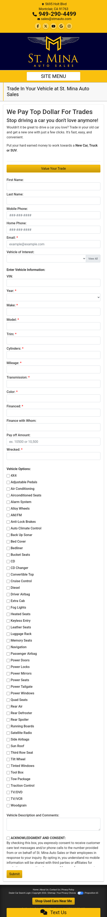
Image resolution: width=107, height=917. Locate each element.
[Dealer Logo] (53, 51)
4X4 (13, 475)
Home (35, 890)
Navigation (19, 647)
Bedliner (17, 548)
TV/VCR (16, 799)
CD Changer (19, 568)
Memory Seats (21, 640)
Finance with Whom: (21, 421)
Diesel (15, 588)
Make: (11, 305)
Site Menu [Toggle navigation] (53, 76)
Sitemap (51, 893)
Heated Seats (20, 614)
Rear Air (16, 706)
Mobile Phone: (17, 209)
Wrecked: (13, 449)
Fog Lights (18, 607)
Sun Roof (17, 746)
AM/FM (16, 515)
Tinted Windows (22, 766)
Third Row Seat (22, 753)
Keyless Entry (20, 621)
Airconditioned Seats (26, 495)
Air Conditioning (22, 489)
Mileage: (13, 363)
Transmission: (17, 377)
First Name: (15, 180)
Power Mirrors (21, 673)
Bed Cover (18, 541)
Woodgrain (19, 805)
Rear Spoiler (20, 720)
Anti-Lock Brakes (23, 522)
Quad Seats (19, 700)
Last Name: (15, 194)
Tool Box (17, 772)
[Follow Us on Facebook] (38, 26)
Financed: (14, 406)
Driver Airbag (20, 594)
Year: (10, 291)
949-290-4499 (57, 14)
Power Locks (20, 667)
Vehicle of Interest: (20, 252)
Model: (12, 320)
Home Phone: (17, 223)
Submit (14, 874)
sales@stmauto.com (56, 19)
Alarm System (21, 502)
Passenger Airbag (24, 654)
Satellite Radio (21, 733)
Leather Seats (21, 627)
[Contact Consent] (8, 838)
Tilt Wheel (18, 759)
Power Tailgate (22, 687)
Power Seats (20, 680)
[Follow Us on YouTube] (53, 26)
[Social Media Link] (69, 26)
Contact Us (55, 890)
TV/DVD (17, 792)
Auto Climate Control (26, 528)
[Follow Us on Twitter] (46, 26)
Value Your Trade (53, 168)
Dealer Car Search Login (20, 893)
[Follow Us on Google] (61, 26)
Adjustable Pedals (24, 482)
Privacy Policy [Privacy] (68, 890)
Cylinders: (14, 348)
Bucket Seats (20, 555)
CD (13, 561)
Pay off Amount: (18, 435)
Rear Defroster (21, 713)
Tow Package (20, 779)
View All (93, 258)
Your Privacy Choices (70, 893)
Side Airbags (20, 739)
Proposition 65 (91, 893)
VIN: (10, 276)
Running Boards (22, 726)
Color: (11, 392)
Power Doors (20, 660)
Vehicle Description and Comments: (33, 815)
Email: (11, 238)
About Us (44, 890)
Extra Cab (18, 601)
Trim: (10, 334)
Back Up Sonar (21, 535)
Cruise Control (21, 581)
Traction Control (22, 786)
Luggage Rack (21, 634)
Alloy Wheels (20, 508)
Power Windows (22, 693)
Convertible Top (22, 574)
